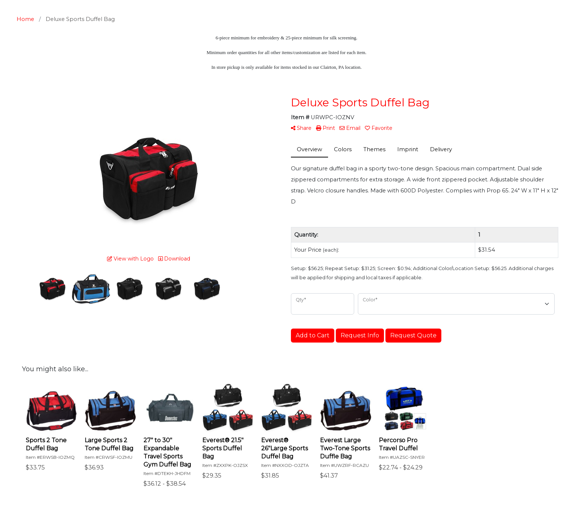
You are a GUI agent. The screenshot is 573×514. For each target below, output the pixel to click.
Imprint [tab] (407, 149)
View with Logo (130, 258)
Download (174, 258)
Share (301, 128)
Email (349, 128)
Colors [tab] (343, 149)
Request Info (360, 335)
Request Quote (413, 335)
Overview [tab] (309, 149)
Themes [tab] (374, 149)
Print (325, 128)
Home (25, 19)
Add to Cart (313, 335)
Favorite (378, 128)
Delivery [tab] (441, 149)
